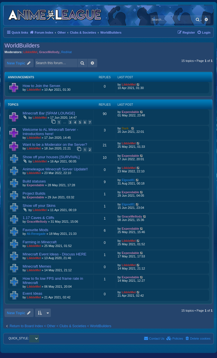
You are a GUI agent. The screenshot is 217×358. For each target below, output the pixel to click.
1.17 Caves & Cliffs (38, 218)
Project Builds (34, 193)
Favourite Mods (35, 230)
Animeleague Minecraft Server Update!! (55, 169)
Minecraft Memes (37, 266)
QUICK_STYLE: (23, 338)
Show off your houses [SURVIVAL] (51, 157)
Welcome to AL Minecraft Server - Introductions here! (50, 131)
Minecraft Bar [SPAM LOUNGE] (49, 113)
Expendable (130, 112)
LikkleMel (30, 52)
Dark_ (126, 128)
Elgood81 (128, 180)
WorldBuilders (22, 45)
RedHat (66, 52)
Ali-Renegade (36, 233)
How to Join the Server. (42, 86)
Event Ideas (32, 293)
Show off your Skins (39, 205)
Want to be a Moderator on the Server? (55, 144)
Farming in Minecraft (40, 242)
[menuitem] (204, 32)
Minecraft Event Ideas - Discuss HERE (54, 254)
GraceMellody (49, 52)
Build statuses (34, 181)
